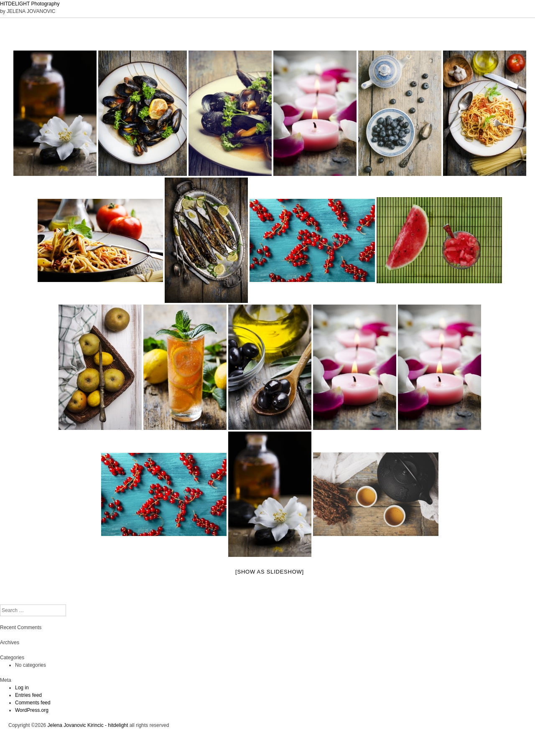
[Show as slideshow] (269, 572)
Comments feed (33, 703)
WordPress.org (31, 710)
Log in (22, 688)
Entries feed (28, 695)
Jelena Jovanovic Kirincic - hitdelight (88, 725)
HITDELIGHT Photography (30, 4)
